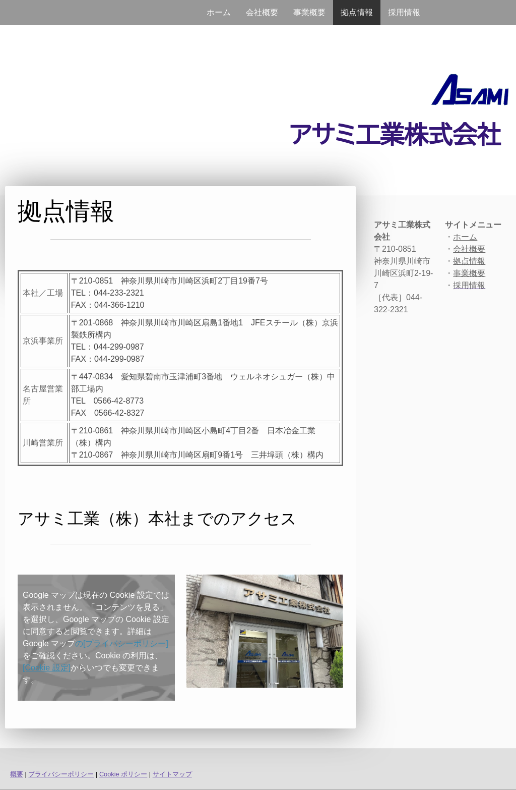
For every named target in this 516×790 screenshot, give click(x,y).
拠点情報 (357, 12)
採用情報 (404, 12)
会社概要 (262, 12)
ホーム (219, 12)
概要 (16, 774)
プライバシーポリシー (61, 774)
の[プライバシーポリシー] (121, 643)
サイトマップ (172, 774)
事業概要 (309, 12)
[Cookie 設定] (47, 667)
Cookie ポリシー (123, 774)
